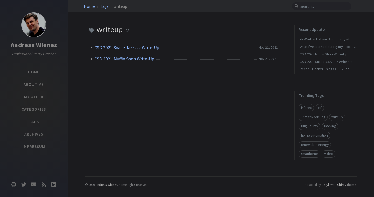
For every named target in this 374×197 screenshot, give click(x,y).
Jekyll (326, 184)
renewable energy (315, 145)
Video (328, 154)
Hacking (330, 126)
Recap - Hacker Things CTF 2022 (324, 69)
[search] (321, 6)
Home (90, 6)
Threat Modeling (313, 117)
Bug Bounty (309, 126)
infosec (306, 107)
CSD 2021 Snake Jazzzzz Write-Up (126, 48)
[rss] (44, 184)
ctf (320, 107)
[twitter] (24, 184)
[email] (34, 184)
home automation (314, 135)
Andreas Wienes (34, 45)
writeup (337, 117)
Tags (104, 6)
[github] (14, 184)
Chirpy (341, 184)
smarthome (309, 154)
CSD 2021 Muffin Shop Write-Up (124, 59)
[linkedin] (54, 184)
